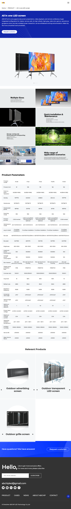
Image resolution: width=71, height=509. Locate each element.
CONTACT (53, 495)
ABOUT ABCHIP (39, 495)
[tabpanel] (35, 62)
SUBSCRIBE (35, 475)
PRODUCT (11, 8)
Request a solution (9, 32)
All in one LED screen (23, 8)
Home (4, 8)
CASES (16, 495)
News (26, 495)
